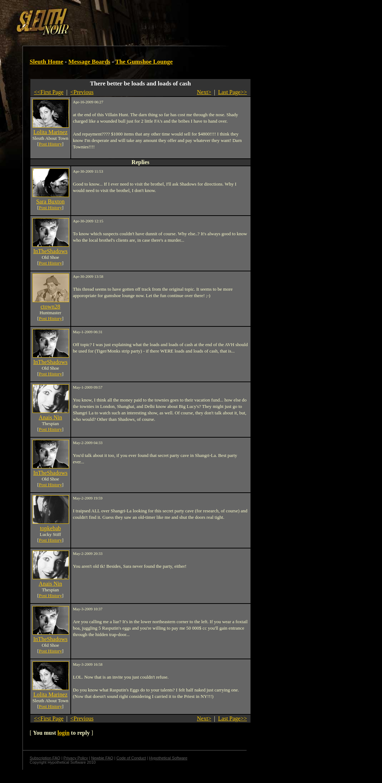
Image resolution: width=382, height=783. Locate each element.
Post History (50, 144)
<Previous (82, 92)
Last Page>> (232, 92)
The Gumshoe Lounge (144, 61)
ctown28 (50, 307)
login (64, 733)
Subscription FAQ (45, 758)
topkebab (50, 528)
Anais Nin (50, 417)
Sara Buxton (50, 201)
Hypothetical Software (168, 758)
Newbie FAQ (102, 758)
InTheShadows (50, 251)
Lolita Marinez (50, 132)
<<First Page (49, 92)
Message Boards (89, 61)
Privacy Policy (76, 758)
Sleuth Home (46, 61)
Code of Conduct (131, 758)
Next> (204, 92)
